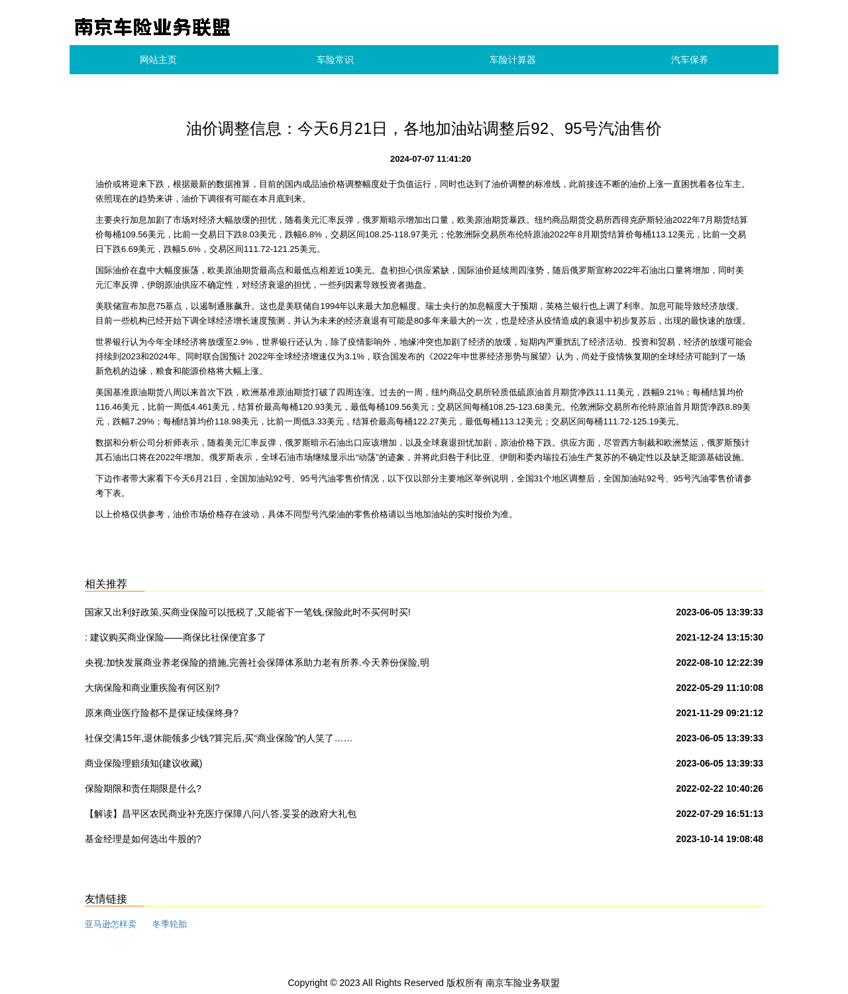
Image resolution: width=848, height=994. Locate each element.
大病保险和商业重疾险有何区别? (152, 687)
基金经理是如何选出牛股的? (143, 839)
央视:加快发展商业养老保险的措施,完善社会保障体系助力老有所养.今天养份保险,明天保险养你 (257, 665)
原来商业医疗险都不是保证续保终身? (161, 713)
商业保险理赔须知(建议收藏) (143, 763)
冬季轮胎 (169, 924)
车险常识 (335, 59)
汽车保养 (689, 59)
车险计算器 (513, 59)
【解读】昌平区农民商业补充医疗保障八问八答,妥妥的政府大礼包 (220, 813)
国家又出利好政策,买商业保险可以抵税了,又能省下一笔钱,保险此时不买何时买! (248, 612)
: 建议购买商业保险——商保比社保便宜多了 (175, 637)
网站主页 (158, 59)
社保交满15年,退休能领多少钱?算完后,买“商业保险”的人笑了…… (218, 738)
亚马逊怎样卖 (110, 924)
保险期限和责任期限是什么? (143, 788)
